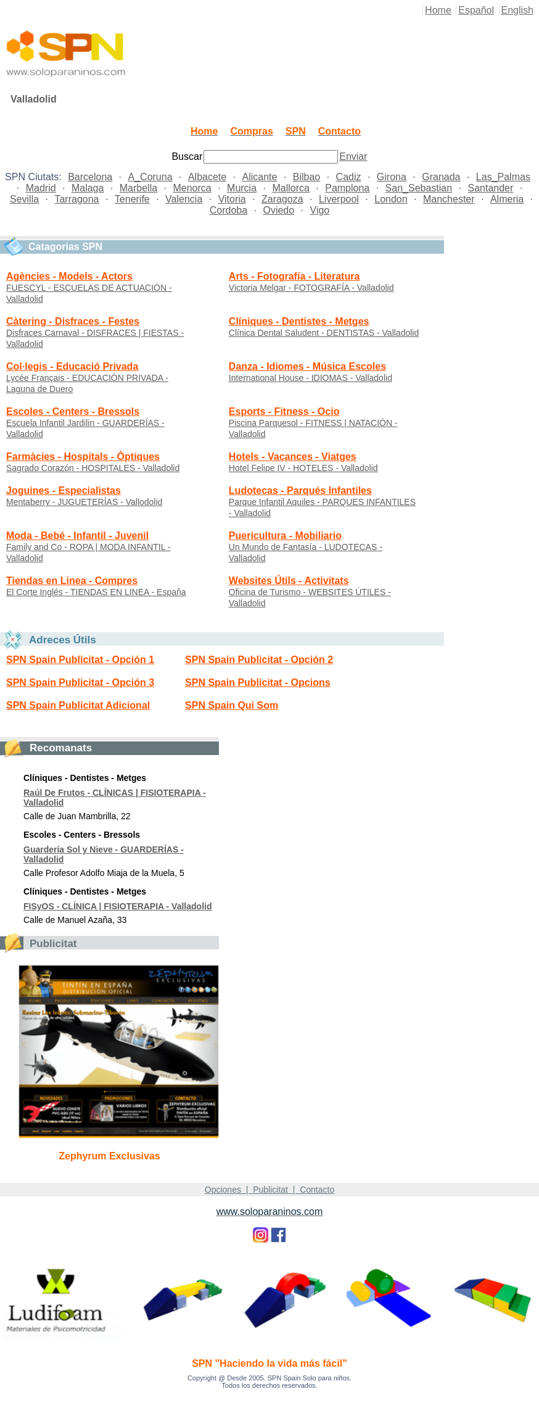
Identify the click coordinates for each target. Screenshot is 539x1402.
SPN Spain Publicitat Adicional (78, 705)
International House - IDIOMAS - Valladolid (310, 378)
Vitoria (232, 199)
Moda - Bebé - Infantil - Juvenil (77, 535)
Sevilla (24, 199)
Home (438, 10)
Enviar (353, 156)
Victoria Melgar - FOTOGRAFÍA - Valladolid (311, 288)
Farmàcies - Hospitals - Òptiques (83, 456)
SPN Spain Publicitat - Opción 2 (259, 659)
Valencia (183, 199)
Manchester (449, 199)
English (517, 10)
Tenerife (132, 199)
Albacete (207, 177)
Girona (391, 177)
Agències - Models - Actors (69, 276)
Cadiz (348, 177)
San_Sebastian (419, 188)
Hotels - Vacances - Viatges (292, 456)
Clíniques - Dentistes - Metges (299, 321)
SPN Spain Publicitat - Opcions (258, 682)
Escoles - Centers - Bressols (72, 411)
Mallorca (290, 188)
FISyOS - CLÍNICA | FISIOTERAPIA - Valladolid (117, 906)
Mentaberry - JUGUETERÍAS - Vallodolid (84, 502)
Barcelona (90, 177)
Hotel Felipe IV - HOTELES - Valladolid (303, 468)
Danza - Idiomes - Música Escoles (307, 366)
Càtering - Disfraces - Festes (72, 321)
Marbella (138, 188)
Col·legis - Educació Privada (72, 366)
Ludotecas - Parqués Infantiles (300, 490)
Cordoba (228, 210)
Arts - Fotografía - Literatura (294, 276)
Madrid (41, 188)
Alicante (260, 177)
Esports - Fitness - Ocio (284, 411)
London (390, 199)
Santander (490, 188)
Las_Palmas (503, 177)
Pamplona (347, 188)
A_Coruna (150, 177)
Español (476, 10)
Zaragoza (282, 199)
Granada (441, 177)
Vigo (320, 210)
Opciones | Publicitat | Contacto (269, 1190)
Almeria (507, 199)
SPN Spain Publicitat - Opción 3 (80, 682)
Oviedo (278, 210)
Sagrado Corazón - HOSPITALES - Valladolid (92, 468)
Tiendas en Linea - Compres (72, 580)
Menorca (192, 188)
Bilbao (306, 177)
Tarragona (76, 199)
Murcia (242, 188)
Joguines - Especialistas (63, 490)
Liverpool (339, 199)
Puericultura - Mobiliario (285, 535)
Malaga (88, 188)
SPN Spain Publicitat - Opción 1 (80, 659)
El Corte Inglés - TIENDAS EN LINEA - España (96, 592)
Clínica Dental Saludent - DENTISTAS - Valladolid (324, 333)
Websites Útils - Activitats (289, 580)
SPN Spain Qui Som (231, 705)
